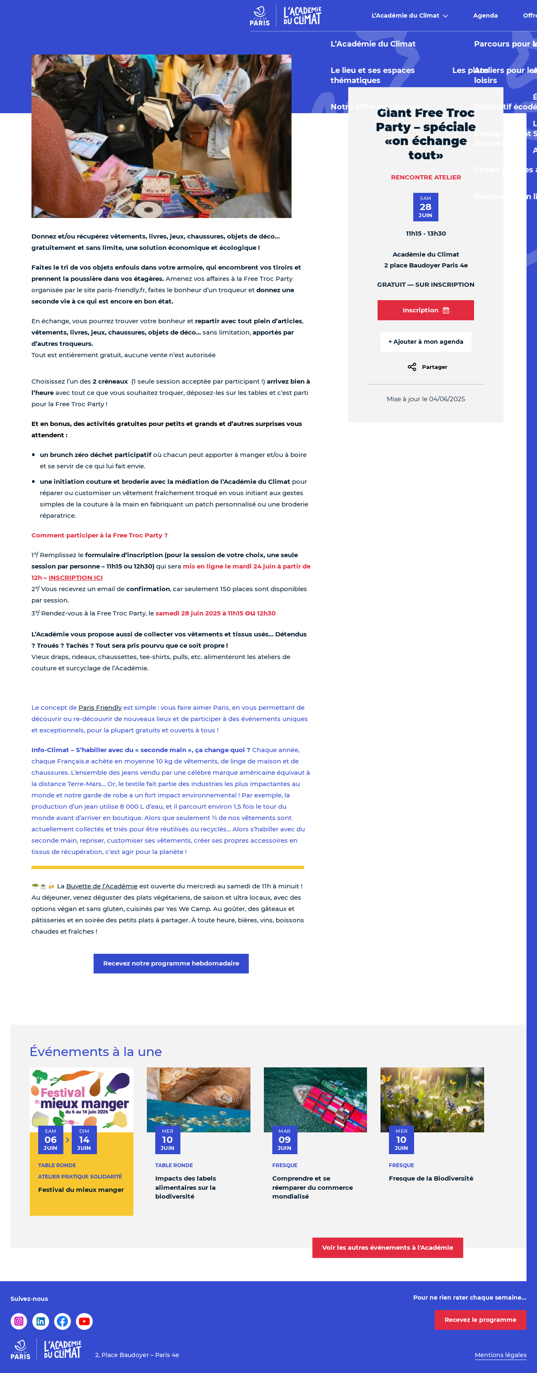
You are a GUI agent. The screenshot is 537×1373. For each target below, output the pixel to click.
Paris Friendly (100, 707)
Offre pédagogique (311, 15)
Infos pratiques (457, 15)
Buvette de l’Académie (102, 886)
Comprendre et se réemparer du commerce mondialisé (312, 1187)
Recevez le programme (480, 1320)
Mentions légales (501, 1355)
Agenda (244, 15)
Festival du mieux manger (81, 1190)
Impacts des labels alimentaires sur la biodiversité (185, 1187)
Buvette (387, 15)
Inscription (426, 310)
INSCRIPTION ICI (76, 577)
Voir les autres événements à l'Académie (387, 1247)
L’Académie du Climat (164, 15)
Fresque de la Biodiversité (431, 1178)
